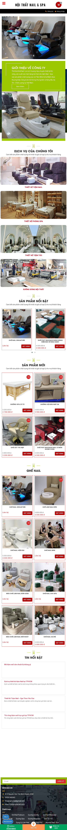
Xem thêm (20, 86)
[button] (6, 37)
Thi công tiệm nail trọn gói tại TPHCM (19, 715)
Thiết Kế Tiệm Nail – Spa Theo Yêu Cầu (19, 698)
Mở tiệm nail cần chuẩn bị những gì (17, 664)
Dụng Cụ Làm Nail (22, 822)
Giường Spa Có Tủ (17, 404)
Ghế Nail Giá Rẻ (50, 637)
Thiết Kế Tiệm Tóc (33, 255)
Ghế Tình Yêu (37, 822)
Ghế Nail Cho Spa (50, 593)
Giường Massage (34, 819)
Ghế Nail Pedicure (18, 815)
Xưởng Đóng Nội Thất (33, 289)
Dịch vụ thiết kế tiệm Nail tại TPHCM (18, 681)
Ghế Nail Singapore (17, 340)
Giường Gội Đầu (33, 815)
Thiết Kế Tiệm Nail (33, 187)
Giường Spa (20, 819)
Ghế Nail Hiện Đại (17, 550)
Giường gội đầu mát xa (49, 404)
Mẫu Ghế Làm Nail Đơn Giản (17, 593)
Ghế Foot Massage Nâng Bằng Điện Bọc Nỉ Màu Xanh (50, 341)
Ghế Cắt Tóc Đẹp (17, 447)
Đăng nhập (60, 11)
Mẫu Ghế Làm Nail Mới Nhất (17, 637)
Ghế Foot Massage (49, 815)
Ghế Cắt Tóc (48, 819)
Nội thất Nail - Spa (52, 822)
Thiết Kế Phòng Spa (33, 221)
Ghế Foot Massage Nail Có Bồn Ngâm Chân (49, 448)
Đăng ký (49, 11)
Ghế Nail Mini (49, 550)
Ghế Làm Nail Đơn (50, 507)
